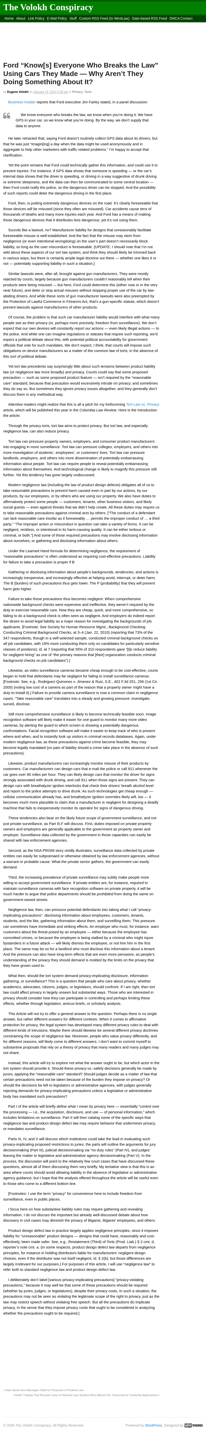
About (20, 18)
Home (9, 18)
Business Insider (22, 102)
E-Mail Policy (57, 18)
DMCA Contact (181, 18)
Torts (88, 92)
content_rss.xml (16, 25)
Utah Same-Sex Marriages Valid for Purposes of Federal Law (43, 1390)
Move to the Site (57, 25)
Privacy (77, 92)
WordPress (153, 1425)
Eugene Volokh (18, 92)
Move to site (102, 25)
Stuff (73, 18)
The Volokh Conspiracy (48, 7)
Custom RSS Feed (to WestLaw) (104, 18)
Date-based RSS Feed (149, 18)
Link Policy (36, 18)
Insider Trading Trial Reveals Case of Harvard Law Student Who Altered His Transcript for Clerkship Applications (86, 1395)
